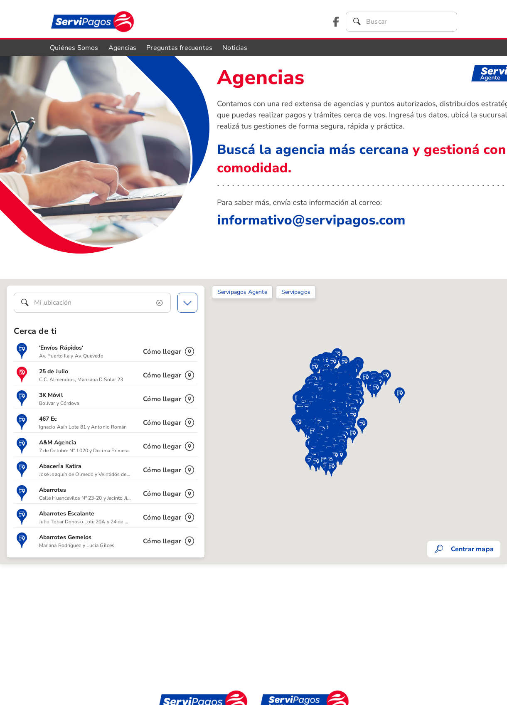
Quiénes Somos (74, 47)
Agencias (122, 47)
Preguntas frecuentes (179, 47)
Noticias (234, 47)
